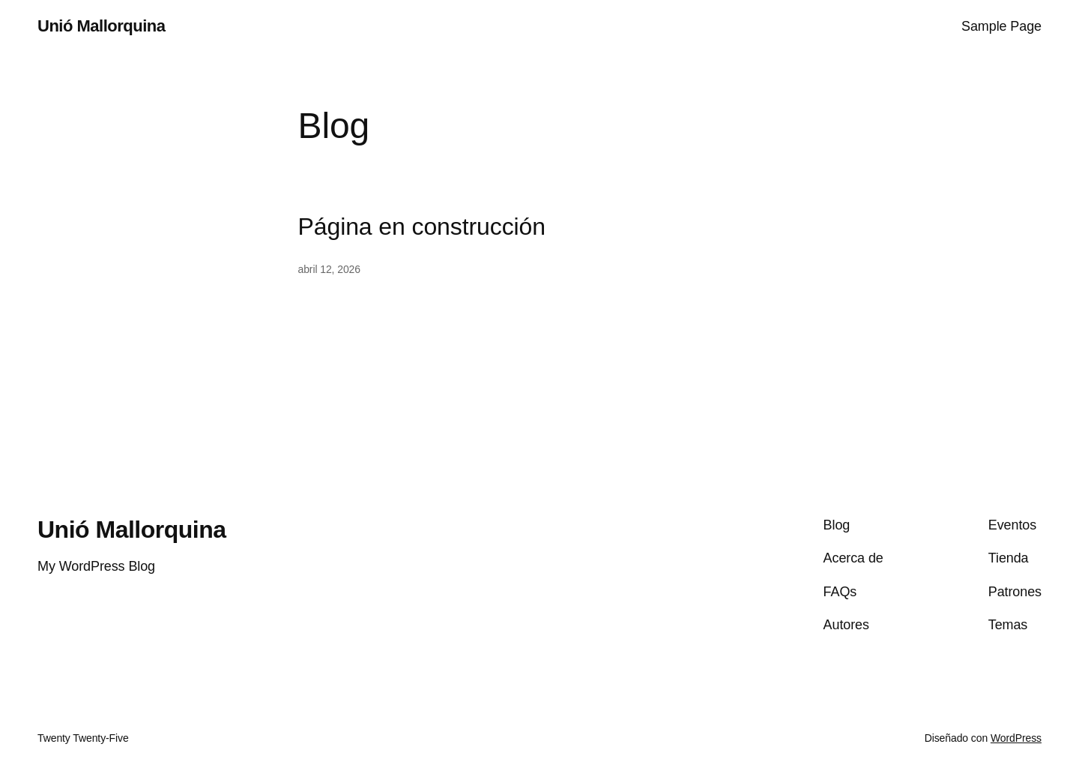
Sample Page (1001, 26)
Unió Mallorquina (101, 25)
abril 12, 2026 (329, 269)
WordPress (1016, 738)
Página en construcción (421, 226)
